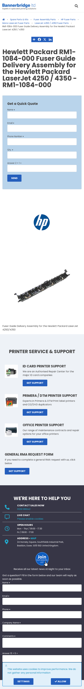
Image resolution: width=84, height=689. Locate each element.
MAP (33, 538)
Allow (60, 681)
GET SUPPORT (35, 383)
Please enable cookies (30, 519)
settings (23, 681)
